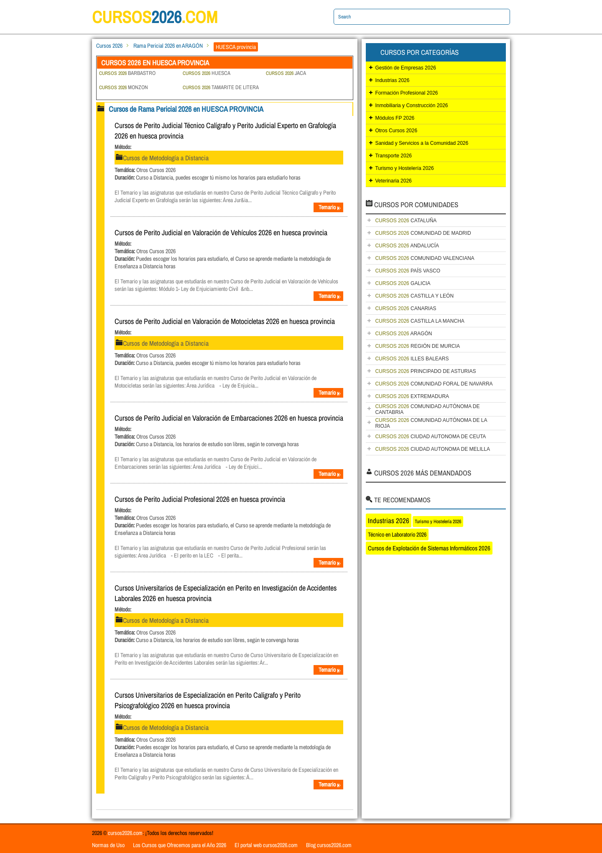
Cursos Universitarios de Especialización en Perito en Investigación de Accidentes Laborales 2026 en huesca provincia (226, 593)
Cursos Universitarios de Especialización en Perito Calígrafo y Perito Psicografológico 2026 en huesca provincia (208, 700)
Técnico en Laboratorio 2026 (397, 534)
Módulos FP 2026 (394, 118)
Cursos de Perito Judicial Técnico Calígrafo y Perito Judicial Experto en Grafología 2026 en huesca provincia (225, 130)
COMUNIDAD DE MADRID (423, 233)
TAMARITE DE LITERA (221, 87)
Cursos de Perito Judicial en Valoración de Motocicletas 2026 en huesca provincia (225, 321)
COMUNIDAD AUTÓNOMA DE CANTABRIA (427, 409)
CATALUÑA (405, 221)
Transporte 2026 (393, 156)
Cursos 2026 (109, 45)
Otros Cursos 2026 (396, 131)
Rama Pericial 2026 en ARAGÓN (168, 45)
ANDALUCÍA (407, 246)
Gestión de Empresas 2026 (405, 68)
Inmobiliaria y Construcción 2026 (411, 105)
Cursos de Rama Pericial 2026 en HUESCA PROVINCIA (186, 109)
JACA (286, 73)
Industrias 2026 (392, 80)
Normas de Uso (108, 845)
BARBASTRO (127, 73)
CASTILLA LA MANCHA (419, 321)
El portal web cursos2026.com (266, 845)
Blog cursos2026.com (329, 845)
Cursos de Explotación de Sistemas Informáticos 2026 (429, 548)
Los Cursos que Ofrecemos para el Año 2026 (179, 845)
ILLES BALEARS (412, 359)
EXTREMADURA (412, 396)
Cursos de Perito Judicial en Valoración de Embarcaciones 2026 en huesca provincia (229, 418)
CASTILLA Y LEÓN (414, 296)
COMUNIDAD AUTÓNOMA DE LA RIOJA (431, 423)
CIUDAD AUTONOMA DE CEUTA (430, 436)
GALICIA (402, 283)
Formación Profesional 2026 (406, 93)
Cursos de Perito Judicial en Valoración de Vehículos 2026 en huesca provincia (221, 232)
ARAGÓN (403, 334)
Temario (330, 207)
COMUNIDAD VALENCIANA (424, 258)
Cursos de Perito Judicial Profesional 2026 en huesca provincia (200, 499)
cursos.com (154, 17)
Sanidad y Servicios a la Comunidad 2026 (421, 143)
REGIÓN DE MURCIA (417, 346)
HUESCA (206, 73)
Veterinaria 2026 (393, 181)
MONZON (123, 87)
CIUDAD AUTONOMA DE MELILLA (432, 449)
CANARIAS (405, 308)
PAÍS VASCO (407, 271)
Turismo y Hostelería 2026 (404, 168)
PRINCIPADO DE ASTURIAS (425, 371)
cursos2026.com (125, 833)
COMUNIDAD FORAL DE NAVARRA (433, 384)
